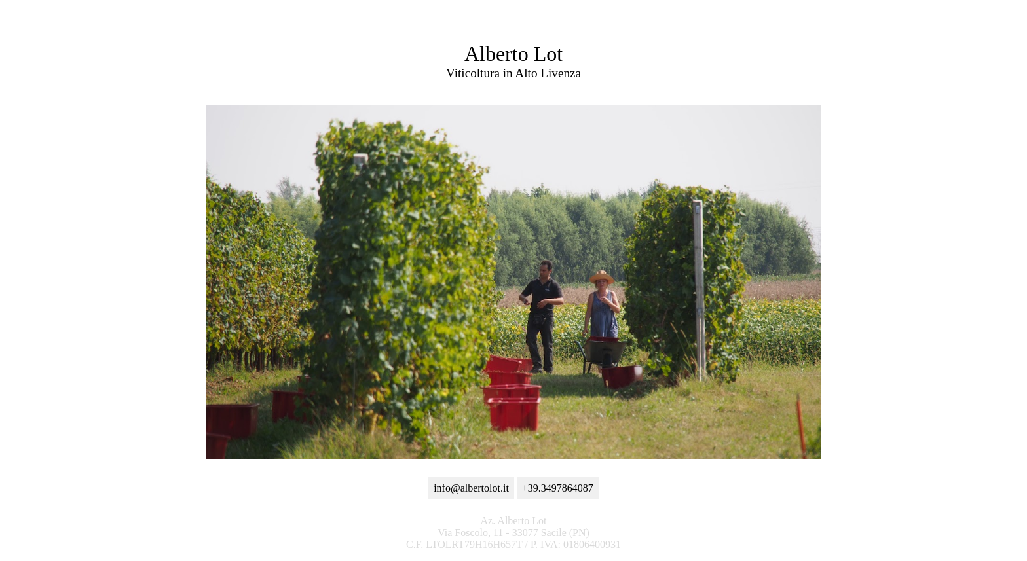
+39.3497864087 (557, 488)
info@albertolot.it (471, 488)
